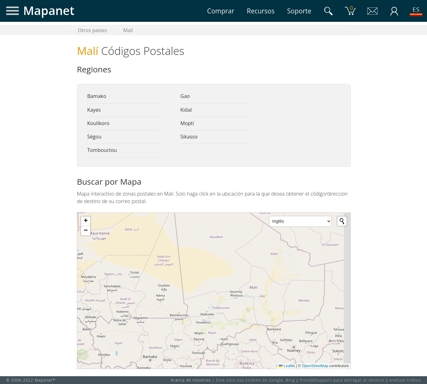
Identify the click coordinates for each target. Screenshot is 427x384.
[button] (85, 221)
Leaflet (287, 366)
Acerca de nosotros (191, 380)
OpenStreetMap (315, 366)
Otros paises (92, 30)
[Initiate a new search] (342, 221)
